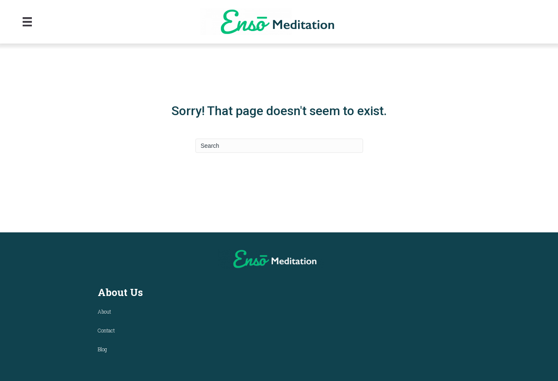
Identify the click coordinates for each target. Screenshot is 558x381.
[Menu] (27, 21)
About (104, 311)
